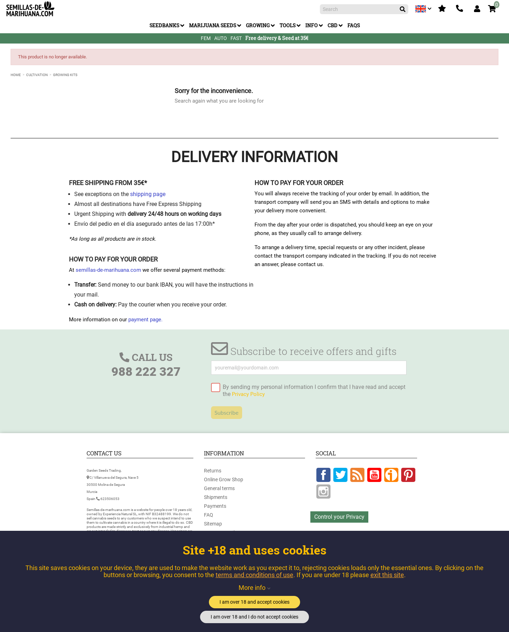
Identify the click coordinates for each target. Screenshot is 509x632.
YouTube (374, 475)
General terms (219, 488)
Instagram (323, 491)
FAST (236, 38)
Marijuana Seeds (212, 25)
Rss (357, 475)
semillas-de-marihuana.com (108, 270)
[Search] (364, 9)
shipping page (147, 194)
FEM (206, 38)
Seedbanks (164, 25)
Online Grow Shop (223, 479)
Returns (212, 470)
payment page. (145, 319)
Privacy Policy (248, 394)
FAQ (208, 515)
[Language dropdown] (424, 9)
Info (311, 25)
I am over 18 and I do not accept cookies (254, 617)
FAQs (353, 25)
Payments (215, 506)
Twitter (340, 475)
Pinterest (408, 475)
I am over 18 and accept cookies (254, 602)
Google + (391, 475)
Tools (288, 25)
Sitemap (213, 524)
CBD (333, 25)
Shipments (215, 497)
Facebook (323, 475)
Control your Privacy (339, 516)
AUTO (220, 38)
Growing (258, 25)
